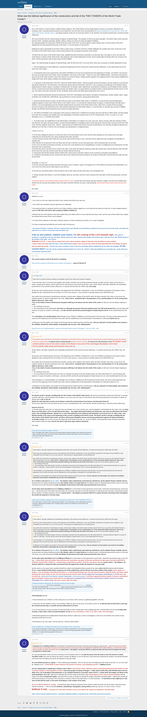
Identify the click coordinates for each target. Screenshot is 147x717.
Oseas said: (36, 336)
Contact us (96, 711)
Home (21, 6)
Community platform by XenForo (73, 715)
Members (48, 6)
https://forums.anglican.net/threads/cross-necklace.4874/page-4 (52, 263)
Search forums (29, 9)
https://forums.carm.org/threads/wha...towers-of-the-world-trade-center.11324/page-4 (58, 328)
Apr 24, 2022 (54, 481)
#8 (127, 512)
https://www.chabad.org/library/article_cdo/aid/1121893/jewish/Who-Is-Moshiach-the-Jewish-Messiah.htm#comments (71, 694)
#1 (127, 25)
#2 (127, 193)
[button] (42, 6)
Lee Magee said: (37, 275)
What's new (37, 6)
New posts (20, 9)
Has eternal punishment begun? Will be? (45, 430)
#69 (97, 328)
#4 (127, 272)
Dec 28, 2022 (91, 328)
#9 (127, 639)
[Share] (125, 26)
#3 (127, 256)
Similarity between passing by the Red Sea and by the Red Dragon (54, 583)
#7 (127, 443)
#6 (127, 392)
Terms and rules (104, 711)
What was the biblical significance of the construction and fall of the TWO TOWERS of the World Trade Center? (68, 500)
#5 (127, 332)
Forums (28, 6)
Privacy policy (114, 711)
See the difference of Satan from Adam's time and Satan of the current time (56, 627)
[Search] (125, 6)
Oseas (21, 22)
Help (120, 711)
